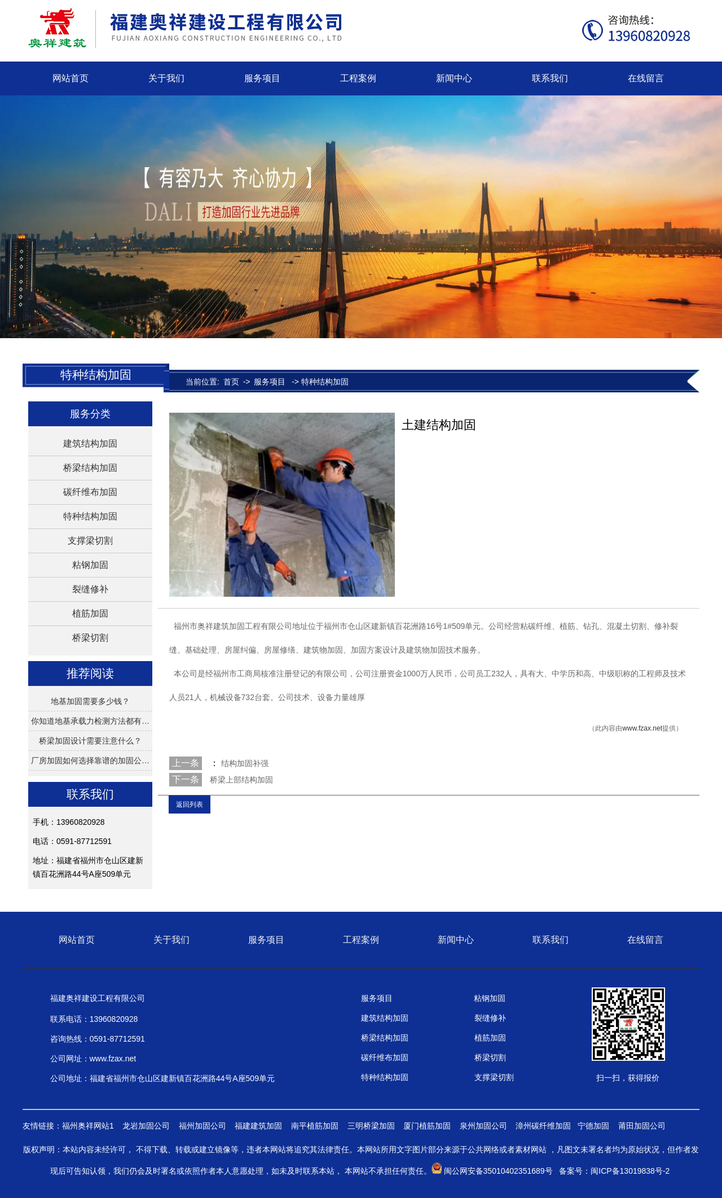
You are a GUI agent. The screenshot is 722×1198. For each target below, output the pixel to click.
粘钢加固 (90, 565)
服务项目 (262, 78)
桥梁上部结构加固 (241, 779)
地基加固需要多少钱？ (90, 701)
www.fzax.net (642, 728)
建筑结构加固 (90, 443)
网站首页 (70, 78)
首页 (231, 381)
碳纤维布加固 (90, 492)
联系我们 (550, 78)
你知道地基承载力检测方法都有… (90, 720)
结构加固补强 (243, 763)
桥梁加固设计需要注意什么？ (90, 740)
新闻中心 (454, 78)
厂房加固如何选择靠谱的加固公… (90, 760)
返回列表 (189, 804)
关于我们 (166, 78)
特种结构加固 (90, 516)
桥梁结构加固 (90, 468)
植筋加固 (90, 613)
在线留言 (646, 78)
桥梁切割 (90, 637)
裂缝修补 (90, 589)
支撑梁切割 (90, 540)
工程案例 (358, 78)
